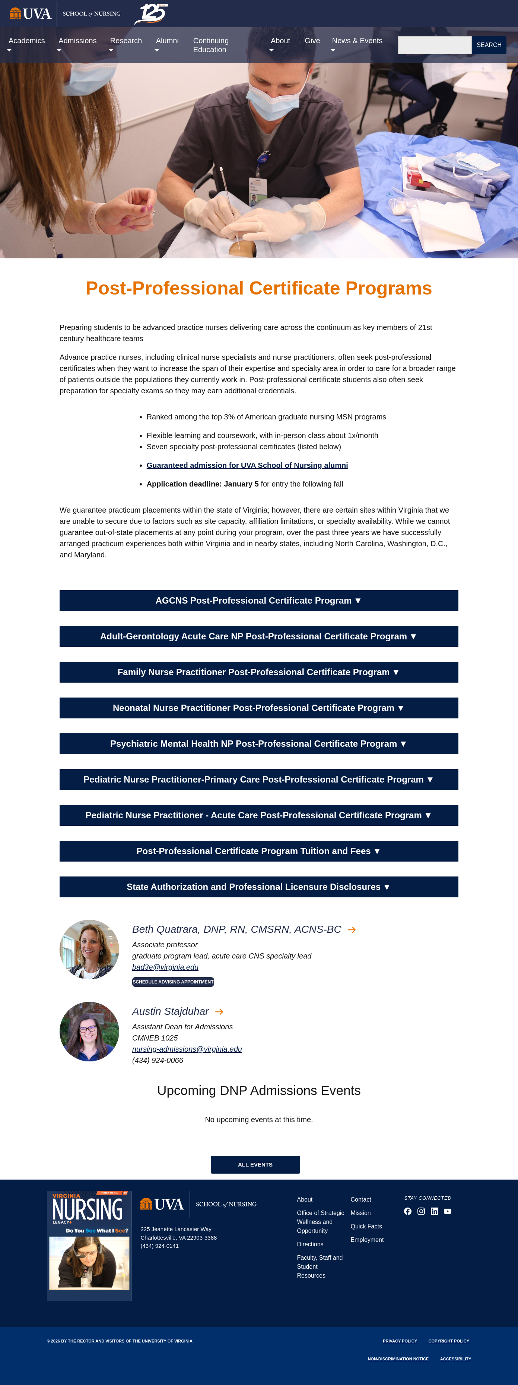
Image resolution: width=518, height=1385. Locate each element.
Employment (367, 1240)
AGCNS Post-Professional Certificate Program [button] (259, 600)
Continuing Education (211, 45)
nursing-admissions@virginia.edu (187, 1049)
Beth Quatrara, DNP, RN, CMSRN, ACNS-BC (244, 929)
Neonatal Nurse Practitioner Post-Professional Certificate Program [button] (259, 708)
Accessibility (455, 1359)
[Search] (435, 45)
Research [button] (126, 41)
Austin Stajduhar (177, 1011)
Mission (360, 1213)
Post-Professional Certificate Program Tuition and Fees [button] (259, 851)
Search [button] (489, 45)
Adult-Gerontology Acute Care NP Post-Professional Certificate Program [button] (259, 636)
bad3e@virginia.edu (165, 967)
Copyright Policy (449, 1341)
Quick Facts (366, 1226)
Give (312, 41)
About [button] (280, 41)
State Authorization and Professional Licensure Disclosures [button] (259, 887)
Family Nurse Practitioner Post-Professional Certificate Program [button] (259, 672)
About (304, 1199)
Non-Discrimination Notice (398, 1359)
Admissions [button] (77, 41)
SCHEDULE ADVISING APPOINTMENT (173, 982)
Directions (310, 1244)
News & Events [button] (357, 41)
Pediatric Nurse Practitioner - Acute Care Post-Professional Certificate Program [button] (258, 815)
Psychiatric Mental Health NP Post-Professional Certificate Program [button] (259, 743)
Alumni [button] (167, 41)
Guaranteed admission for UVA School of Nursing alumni (247, 465)
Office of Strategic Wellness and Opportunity (320, 1222)
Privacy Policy (400, 1341)
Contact (360, 1199)
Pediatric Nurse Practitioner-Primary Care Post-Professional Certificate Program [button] (258, 779)
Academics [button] (27, 41)
